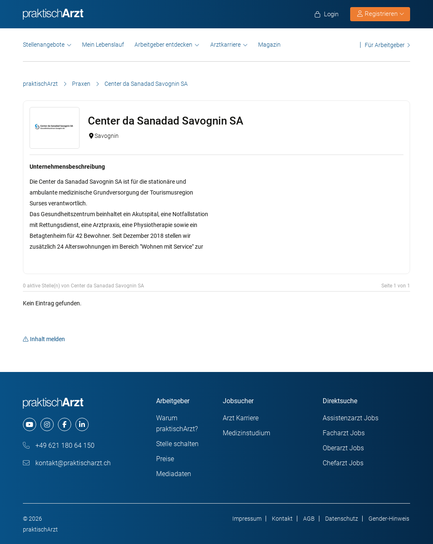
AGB (309, 518)
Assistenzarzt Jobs (350, 418)
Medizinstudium (246, 433)
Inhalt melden (44, 339)
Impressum (246, 518)
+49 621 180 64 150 (59, 445)
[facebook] (64, 424)
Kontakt (282, 518)
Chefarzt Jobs (343, 463)
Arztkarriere (225, 44)
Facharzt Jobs (344, 433)
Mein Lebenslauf (103, 44)
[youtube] (29, 424)
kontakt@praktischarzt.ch (67, 463)
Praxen (81, 83)
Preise (165, 459)
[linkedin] (82, 424)
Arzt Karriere (241, 418)
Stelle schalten (177, 444)
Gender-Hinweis (388, 518)
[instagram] (47, 424)
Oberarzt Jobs (343, 448)
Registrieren (380, 13)
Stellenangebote (44, 44)
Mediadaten (173, 474)
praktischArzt (40, 83)
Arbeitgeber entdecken (163, 44)
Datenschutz (341, 518)
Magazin (269, 44)
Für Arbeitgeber (385, 44)
